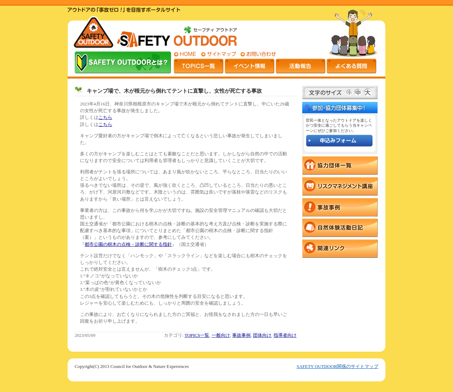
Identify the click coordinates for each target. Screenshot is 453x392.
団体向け (262, 335)
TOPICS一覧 (197, 335)
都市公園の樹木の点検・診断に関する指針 (128, 244)
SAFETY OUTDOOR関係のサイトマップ (337, 366)
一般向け (221, 335)
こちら (105, 117)
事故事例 (241, 335)
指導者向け (285, 335)
